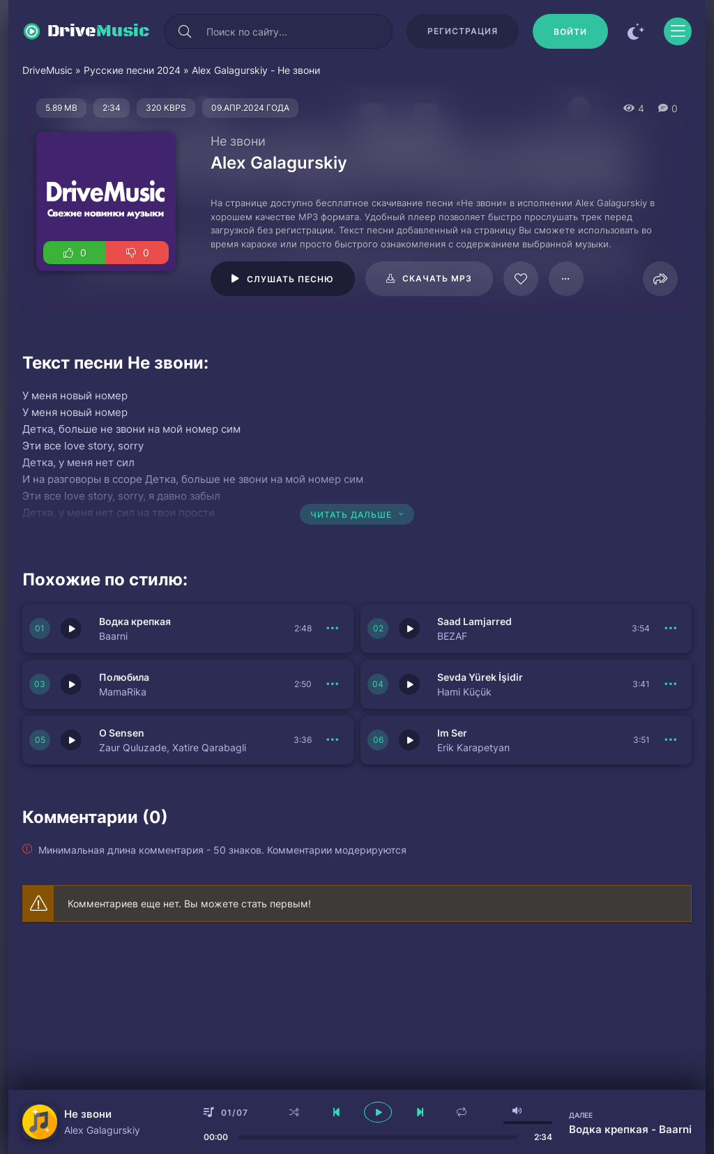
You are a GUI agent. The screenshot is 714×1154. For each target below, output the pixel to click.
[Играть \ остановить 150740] (409, 628)
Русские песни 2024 (132, 70)
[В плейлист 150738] (671, 684)
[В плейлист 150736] (671, 740)
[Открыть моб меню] (678, 31)
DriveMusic (47, 70)
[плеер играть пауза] (378, 1112)
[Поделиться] (660, 278)
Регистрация (462, 31)
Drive (98, 31)
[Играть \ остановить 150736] (409, 740)
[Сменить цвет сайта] (636, 31)
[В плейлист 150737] (333, 740)
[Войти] (570, 31)
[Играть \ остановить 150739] (71, 684)
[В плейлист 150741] (333, 628)
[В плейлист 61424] (566, 278)
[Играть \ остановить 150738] (409, 684)
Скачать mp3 (437, 278)
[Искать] (185, 31)
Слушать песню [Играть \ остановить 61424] (290, 279)
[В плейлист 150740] (671, 628)
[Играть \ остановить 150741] (71, 628)
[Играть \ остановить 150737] (71, 740)
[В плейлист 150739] (333, 684)
